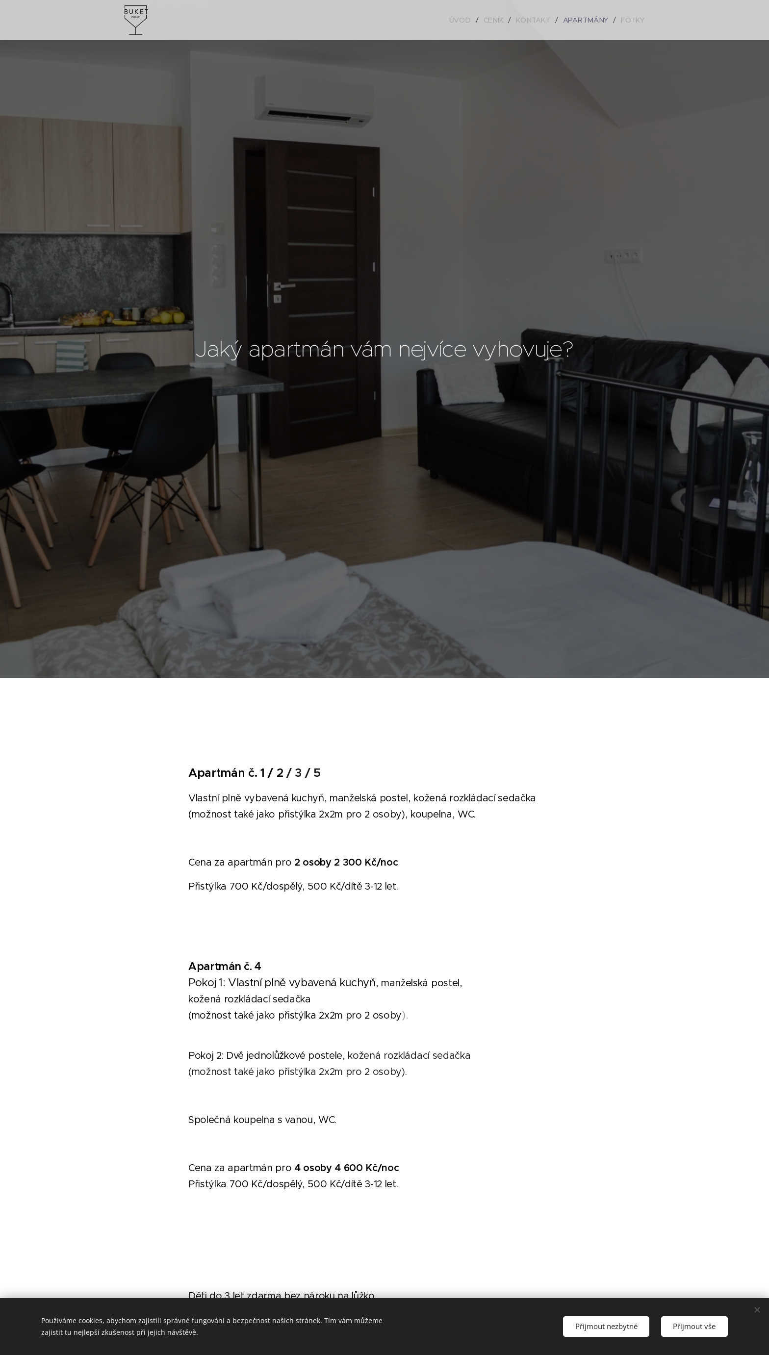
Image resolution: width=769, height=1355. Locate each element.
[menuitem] (463, 20)
